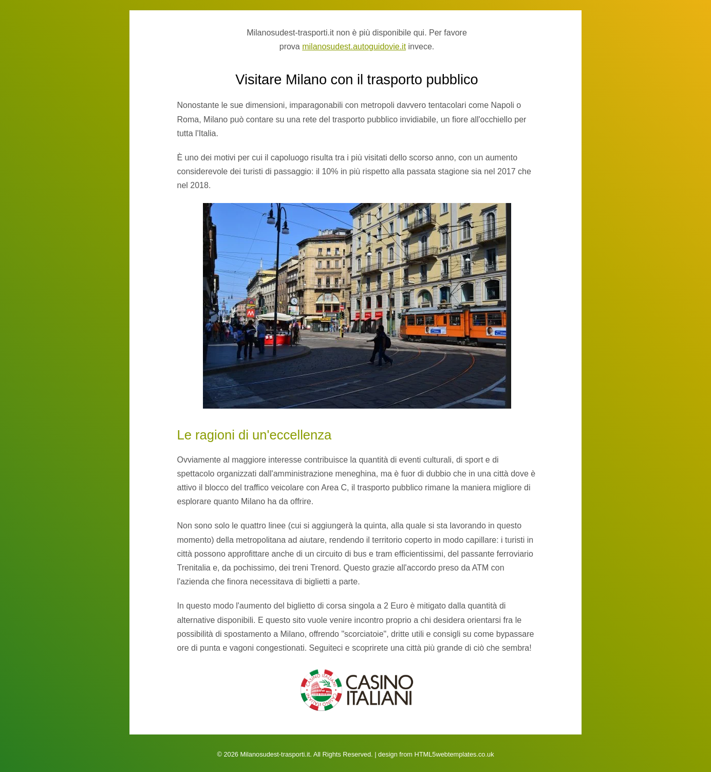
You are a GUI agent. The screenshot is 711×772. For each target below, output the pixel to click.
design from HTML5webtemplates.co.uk (436, 754)
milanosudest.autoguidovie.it (354, 46)
